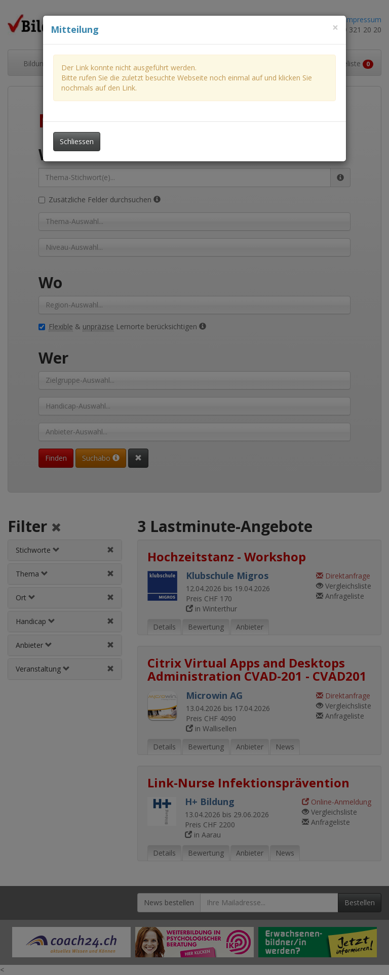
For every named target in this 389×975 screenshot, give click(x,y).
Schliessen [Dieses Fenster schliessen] (77, 141)
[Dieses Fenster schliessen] (335, 27)
